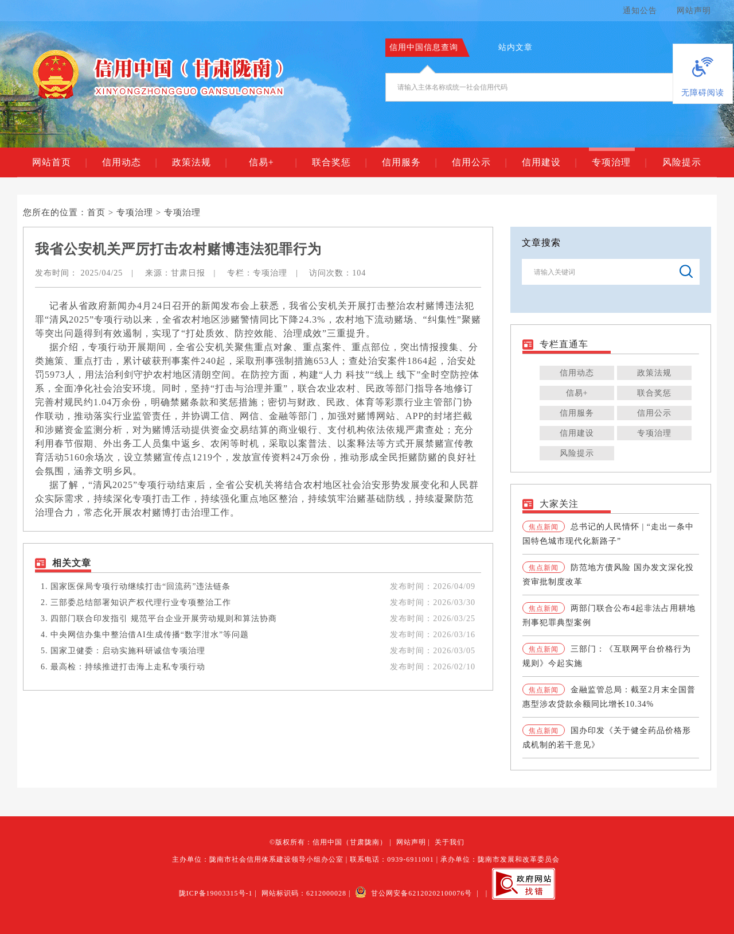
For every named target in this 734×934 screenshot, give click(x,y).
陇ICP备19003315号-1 (216, 893)
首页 (96, 212)
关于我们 (449, 842)
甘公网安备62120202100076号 (413, 893)
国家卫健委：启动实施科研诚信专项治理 (127, 650)
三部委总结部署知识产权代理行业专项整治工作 (140, 602)
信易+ (272, 162)
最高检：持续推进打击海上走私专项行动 (127, 666)
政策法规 (199, 162)
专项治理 (619, 162)
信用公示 (479, 162)
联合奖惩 (339, 162)
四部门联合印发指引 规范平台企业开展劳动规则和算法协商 (163, 618)
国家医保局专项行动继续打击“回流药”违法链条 (140, 586)
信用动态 (129, 162)
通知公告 (640, 10)
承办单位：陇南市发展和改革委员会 (500, 859)
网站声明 (694, 10)
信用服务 (409, 162)
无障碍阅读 (702, 92)
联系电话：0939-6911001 (392, 859)
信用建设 (549, 162)
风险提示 (681, 162)
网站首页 (59, 162)
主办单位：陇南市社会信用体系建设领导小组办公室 (257, 859)
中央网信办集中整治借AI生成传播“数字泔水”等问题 (149, 634)
